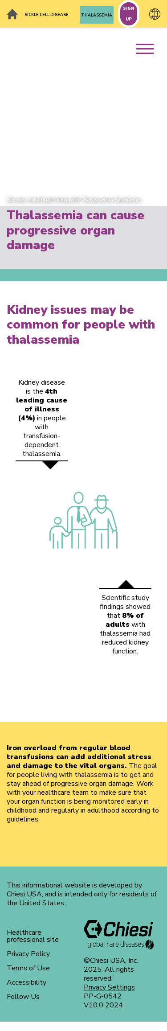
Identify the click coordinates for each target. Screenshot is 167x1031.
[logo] (119, 934)
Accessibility (26, 982)
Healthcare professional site (33, 936)
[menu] (148, 44)
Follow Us (23, 997)
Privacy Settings (109, 987)
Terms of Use (28, 968)
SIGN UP (128, 14)
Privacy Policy (28, 954)
